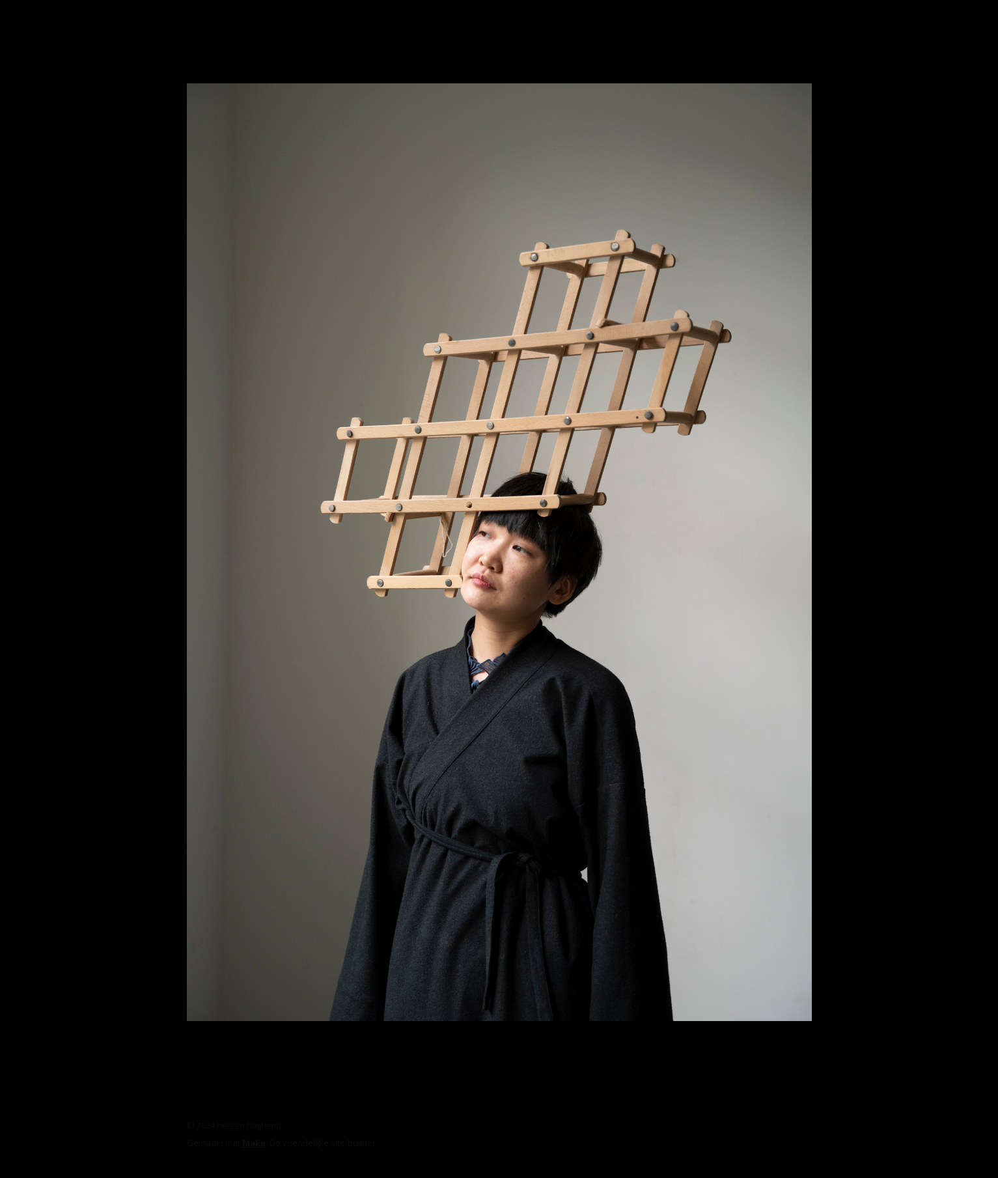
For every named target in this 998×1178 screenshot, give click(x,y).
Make (254, 1143)
